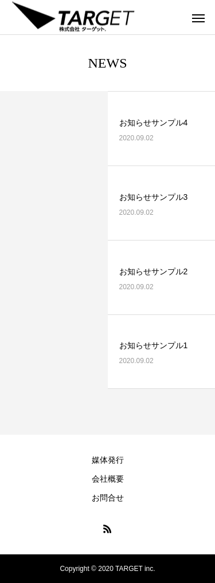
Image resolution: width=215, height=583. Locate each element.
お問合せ (108, 497)
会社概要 (108, 478)
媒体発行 (108, 459)
